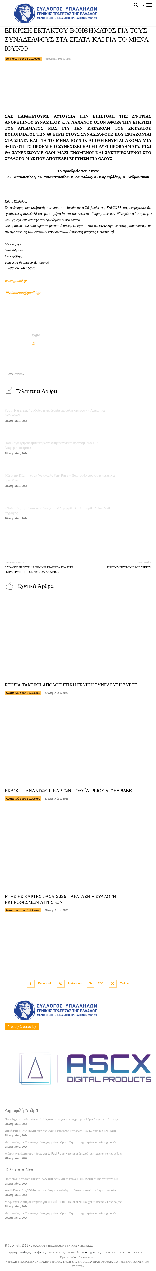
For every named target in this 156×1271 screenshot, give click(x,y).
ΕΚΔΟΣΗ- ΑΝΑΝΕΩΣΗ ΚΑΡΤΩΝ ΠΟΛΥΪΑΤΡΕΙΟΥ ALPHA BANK (68, 790)
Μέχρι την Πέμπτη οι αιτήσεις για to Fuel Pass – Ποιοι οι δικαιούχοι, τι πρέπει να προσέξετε (60, 478)
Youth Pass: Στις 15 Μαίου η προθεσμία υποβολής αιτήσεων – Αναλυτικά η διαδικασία (56, 413)
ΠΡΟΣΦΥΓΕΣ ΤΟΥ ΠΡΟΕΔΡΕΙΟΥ (129, 567)
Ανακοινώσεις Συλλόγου (23, 59)
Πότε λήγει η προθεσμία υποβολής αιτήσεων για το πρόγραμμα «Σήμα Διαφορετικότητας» (51, 445)
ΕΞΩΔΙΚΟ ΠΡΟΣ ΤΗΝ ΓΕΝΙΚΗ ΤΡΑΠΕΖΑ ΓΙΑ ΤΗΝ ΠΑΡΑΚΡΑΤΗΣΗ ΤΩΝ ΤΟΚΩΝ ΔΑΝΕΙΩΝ (39, 569)
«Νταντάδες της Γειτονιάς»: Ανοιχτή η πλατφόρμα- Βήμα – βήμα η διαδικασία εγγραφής (57, 510)
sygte (36, 335)
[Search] (146, 374)
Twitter (124, 983)
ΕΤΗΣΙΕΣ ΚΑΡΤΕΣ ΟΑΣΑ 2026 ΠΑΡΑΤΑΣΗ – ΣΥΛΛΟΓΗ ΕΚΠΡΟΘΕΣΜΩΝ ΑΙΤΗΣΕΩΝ (60, 899)
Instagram (75, 983)
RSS (101, 983)
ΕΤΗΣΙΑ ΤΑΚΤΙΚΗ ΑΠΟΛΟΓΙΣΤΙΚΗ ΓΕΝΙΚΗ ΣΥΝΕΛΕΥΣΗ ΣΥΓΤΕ (71, 685)
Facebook (45, 983)
